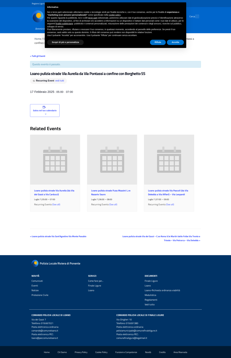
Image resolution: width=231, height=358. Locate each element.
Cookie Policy (101, 352)
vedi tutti (59, 80)
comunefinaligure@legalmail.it (131, 338)
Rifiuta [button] (158, 42)
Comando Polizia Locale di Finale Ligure (140, 315)
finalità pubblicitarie (64, 23)
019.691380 (132, 323)
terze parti (92, 18)
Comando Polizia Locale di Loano (51, 315)
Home (37, 39)
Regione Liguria (38, 3)
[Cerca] (195, 16)
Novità (148, 352)
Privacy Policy (81, 352)
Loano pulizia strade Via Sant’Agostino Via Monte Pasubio (58, 236)
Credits (162, 352)
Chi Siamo (62, 352)
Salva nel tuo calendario (45, 110)
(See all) (56, 204)
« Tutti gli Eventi (37, 56)
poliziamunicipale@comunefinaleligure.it (136, 330)
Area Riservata (180, 352)
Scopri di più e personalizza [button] (65, 42)
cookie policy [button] (115, 15)
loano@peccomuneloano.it (45, 338)
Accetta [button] (175, 42)
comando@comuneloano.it (45, 330)
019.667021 (47, 323)
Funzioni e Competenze (126, 352)
